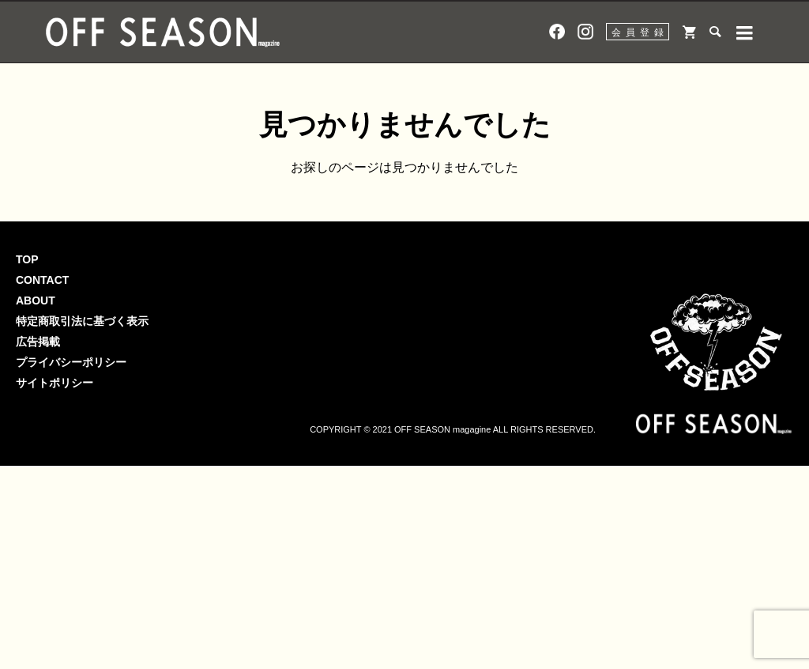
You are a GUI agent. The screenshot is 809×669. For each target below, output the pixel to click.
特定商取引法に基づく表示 (82, 321)
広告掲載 (38, 341)
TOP (27, 259)
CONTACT (42, 280)
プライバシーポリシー (71, 362)
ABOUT (35, 300)
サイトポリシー (54, 382)
